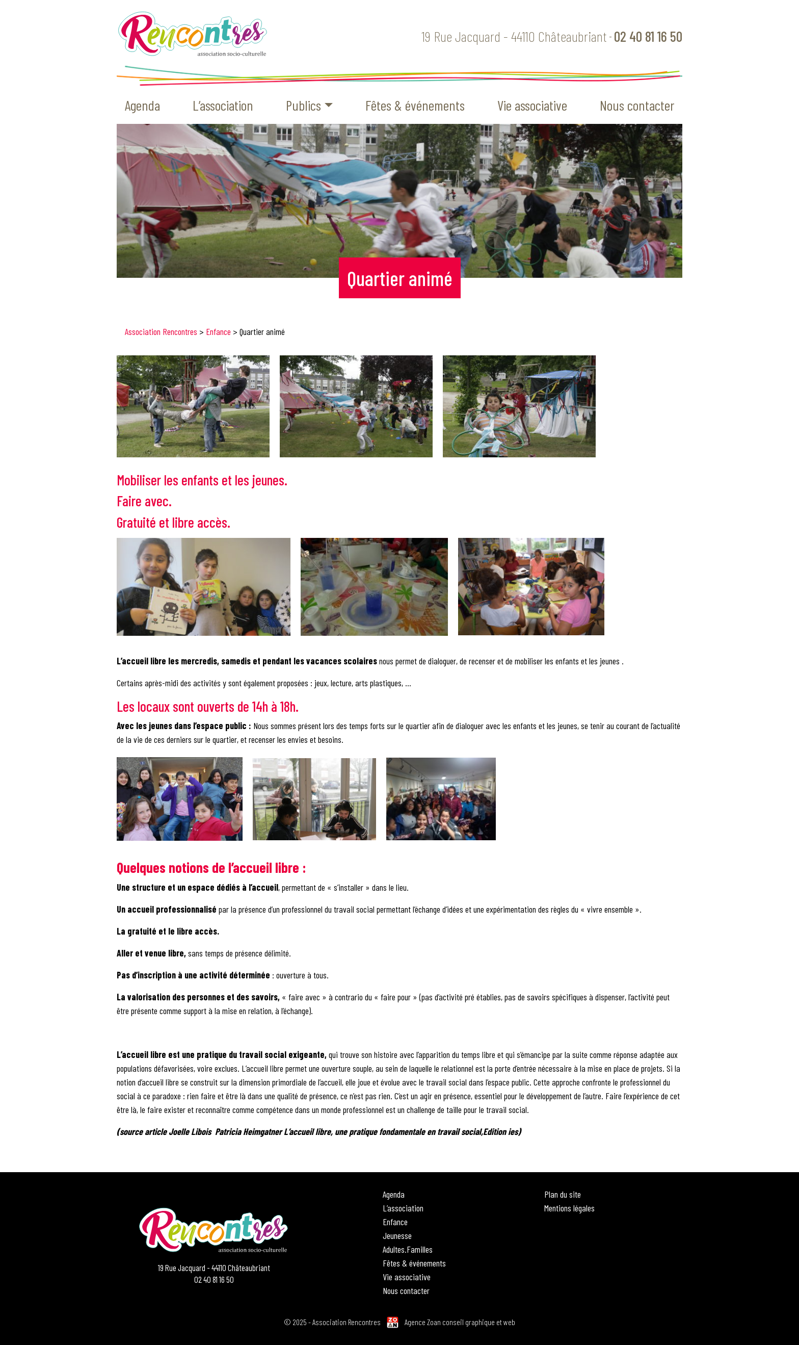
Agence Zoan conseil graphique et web (460, 1322)
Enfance (218, 331)
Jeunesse (397, 1235)
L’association (223, 105)
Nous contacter (637, 105)
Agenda (142, 105)
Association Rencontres (161, 331)
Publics (303, 105)
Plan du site (562, 1194)
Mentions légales (569, 1207)
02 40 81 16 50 (648, 36)
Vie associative (532, 105)
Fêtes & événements (415, 105)
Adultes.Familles (408, 1249)
